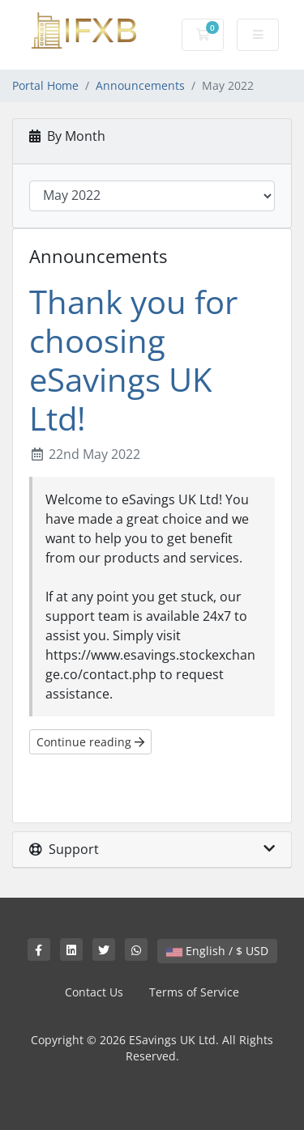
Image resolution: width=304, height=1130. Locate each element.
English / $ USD (217, 950)
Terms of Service (194, 992)
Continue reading (90, 742)
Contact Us (94, 992)
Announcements (140, 85)
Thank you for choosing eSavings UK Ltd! (133, 359)
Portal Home (45, 85)
